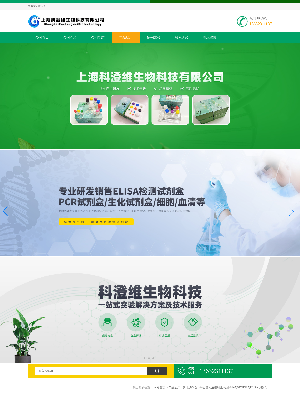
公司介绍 (70, 37)
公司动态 (98, 37)
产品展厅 (125, 37)
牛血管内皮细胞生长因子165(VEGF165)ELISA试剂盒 (233, 387)
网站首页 (159, 387)
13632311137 (260, 24)
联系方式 (181, 37)
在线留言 (209, 37)
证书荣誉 (153, 37)
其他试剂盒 (190, 387)
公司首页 (42, 37)
